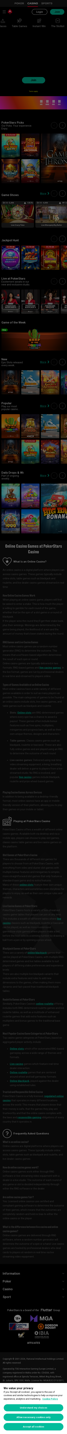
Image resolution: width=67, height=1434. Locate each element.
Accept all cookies (33, 1426)
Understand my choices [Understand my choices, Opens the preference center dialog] (33, 1407)
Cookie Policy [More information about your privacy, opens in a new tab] (50, 1399)
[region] (33, 1408)
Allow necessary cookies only (33, 1417)
